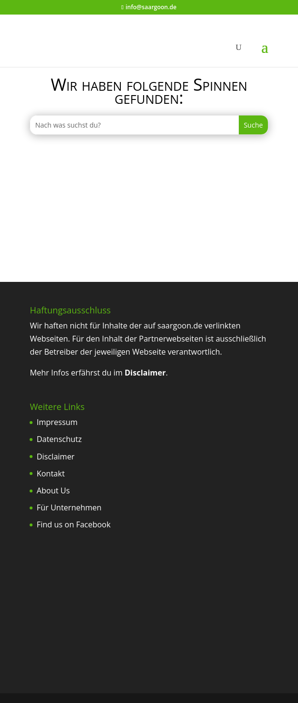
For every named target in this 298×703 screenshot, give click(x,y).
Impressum (56, 422)
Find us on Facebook (73, 524)
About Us (53, 490)
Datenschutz (59, 439)
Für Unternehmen (68, 507)
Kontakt (50, 473)
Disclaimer (55, 456)
